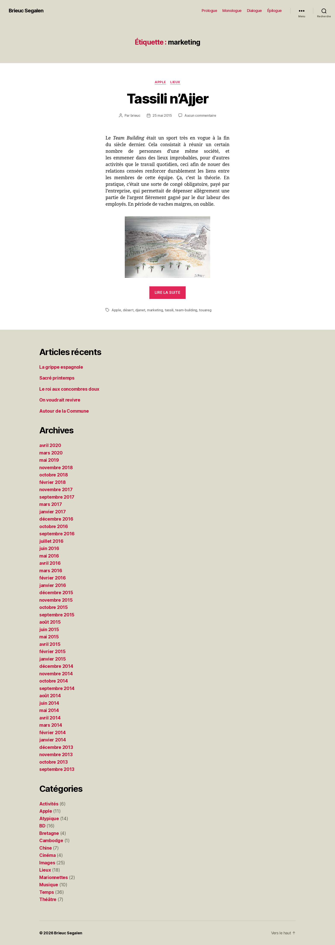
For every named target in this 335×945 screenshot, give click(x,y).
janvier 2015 (52, 659)
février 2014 (52, 732)
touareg (205, 310)
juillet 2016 (51, 541)
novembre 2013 (56, 754)
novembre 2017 (56, 489)
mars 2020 (51, 453)
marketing (155, 310)
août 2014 (50, 695)
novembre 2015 (56, 600)
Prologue (209, 10)
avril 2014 (49, 718)
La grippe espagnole (61, 367)
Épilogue (274, 10)
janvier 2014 (52, 740)
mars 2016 (50, 570)
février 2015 (52, 651)
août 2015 (50, 622)
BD (42, 826)
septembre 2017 (56, 497)
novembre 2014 (56, 673)
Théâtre (47, 899)
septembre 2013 (56, 769)
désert (128, 310)
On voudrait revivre (59, 400)
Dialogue (254, 10)
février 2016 (52, 578)
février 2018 (52, 482)
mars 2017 (50, 504)
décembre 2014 (56, 666)
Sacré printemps (57, 378)
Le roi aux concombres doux (69, 389)
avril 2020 (50, 445)
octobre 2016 (53, 526)
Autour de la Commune (64, 411)
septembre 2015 (56, 614)
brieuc (135, 115)
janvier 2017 (52, 511)
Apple (160, 82)
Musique (48, 884)
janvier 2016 (52, 585)
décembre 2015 (56, 592)
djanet (140, 310)
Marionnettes (53, 877)
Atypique (49, 818)
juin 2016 (49, 548)
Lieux (175, 82)
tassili (169, 310)
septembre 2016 (57, 533)
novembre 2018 (56, 467)
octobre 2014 (53, 681)
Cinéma (47, 855)
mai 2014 (49, 710)
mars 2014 (50, 725)
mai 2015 (49, 636)
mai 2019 (49, 460)
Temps (46, 892)
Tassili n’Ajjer (167, 98)
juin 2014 (49, 703)
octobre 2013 (53, 762)
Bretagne (49, 833)
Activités (49, 804)
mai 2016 (49, 556)
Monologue (232, 10)
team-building (186, 310)
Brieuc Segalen (26, 10)
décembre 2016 (56, 519)
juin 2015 (49, 629)
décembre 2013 (56, 747)
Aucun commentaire (200, 115)
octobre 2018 (53, 475)
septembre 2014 (57, 688)
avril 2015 (49, 644)
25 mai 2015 (162, 115)
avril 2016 (49, 563)
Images (47, 862)
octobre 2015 (53, 607)
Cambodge (51, 840)
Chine (45, 848)
